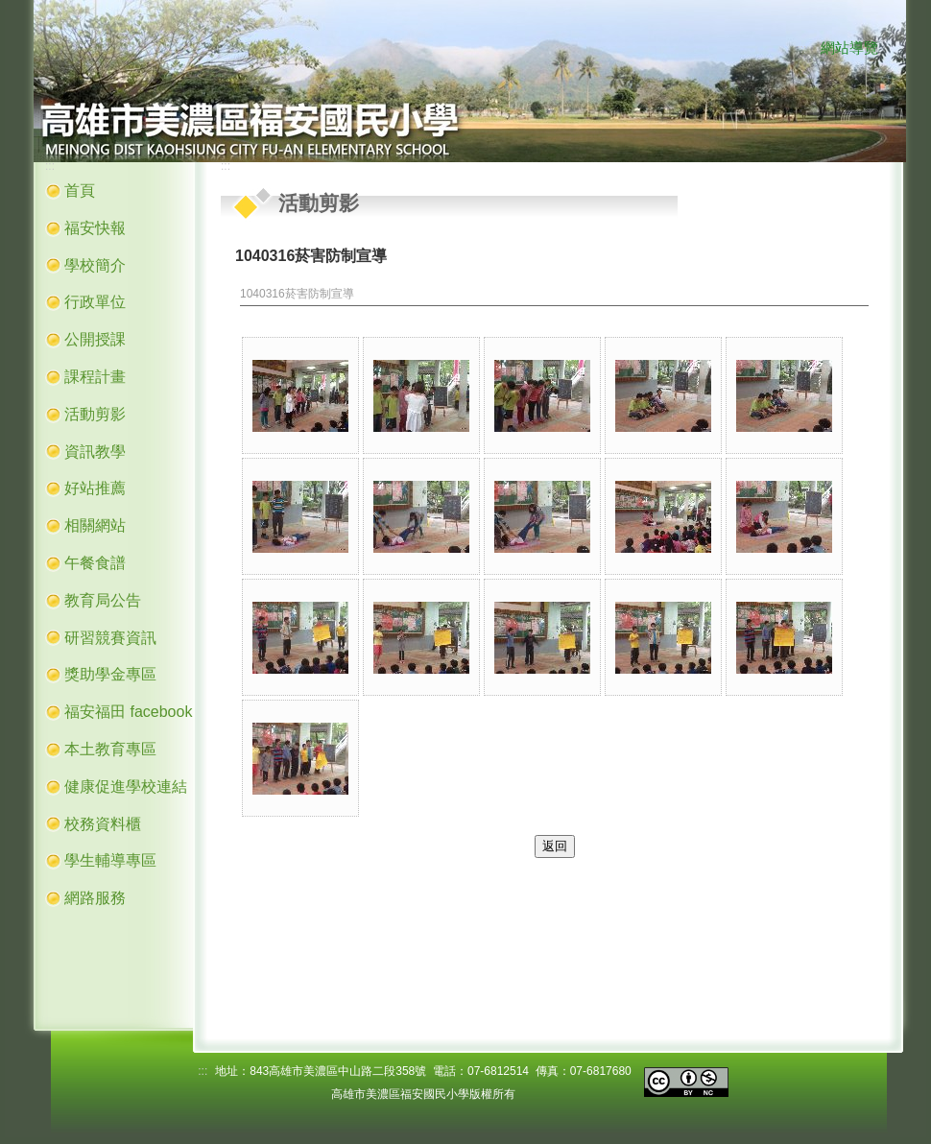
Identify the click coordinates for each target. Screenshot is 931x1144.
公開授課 (95, 339)
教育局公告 (102, 600)
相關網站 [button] (95, 525)
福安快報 (95, 228)
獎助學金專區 (110, 674)
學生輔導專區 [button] (110, 860)
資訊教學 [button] (95, 451)
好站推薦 (95, 488)
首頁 (79, 190)
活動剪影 (95, 414)
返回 (554, 846)
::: (801, 49)
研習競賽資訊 (110, 638)
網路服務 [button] (95, 898)
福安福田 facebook (128, 711)
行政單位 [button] (95, 302)
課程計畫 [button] (95, 377)
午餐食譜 (95, 563)
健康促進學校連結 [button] (125, 786)
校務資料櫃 (102, 824)
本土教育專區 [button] (110, 749)
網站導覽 (849, 48)
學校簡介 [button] (95, 265)
